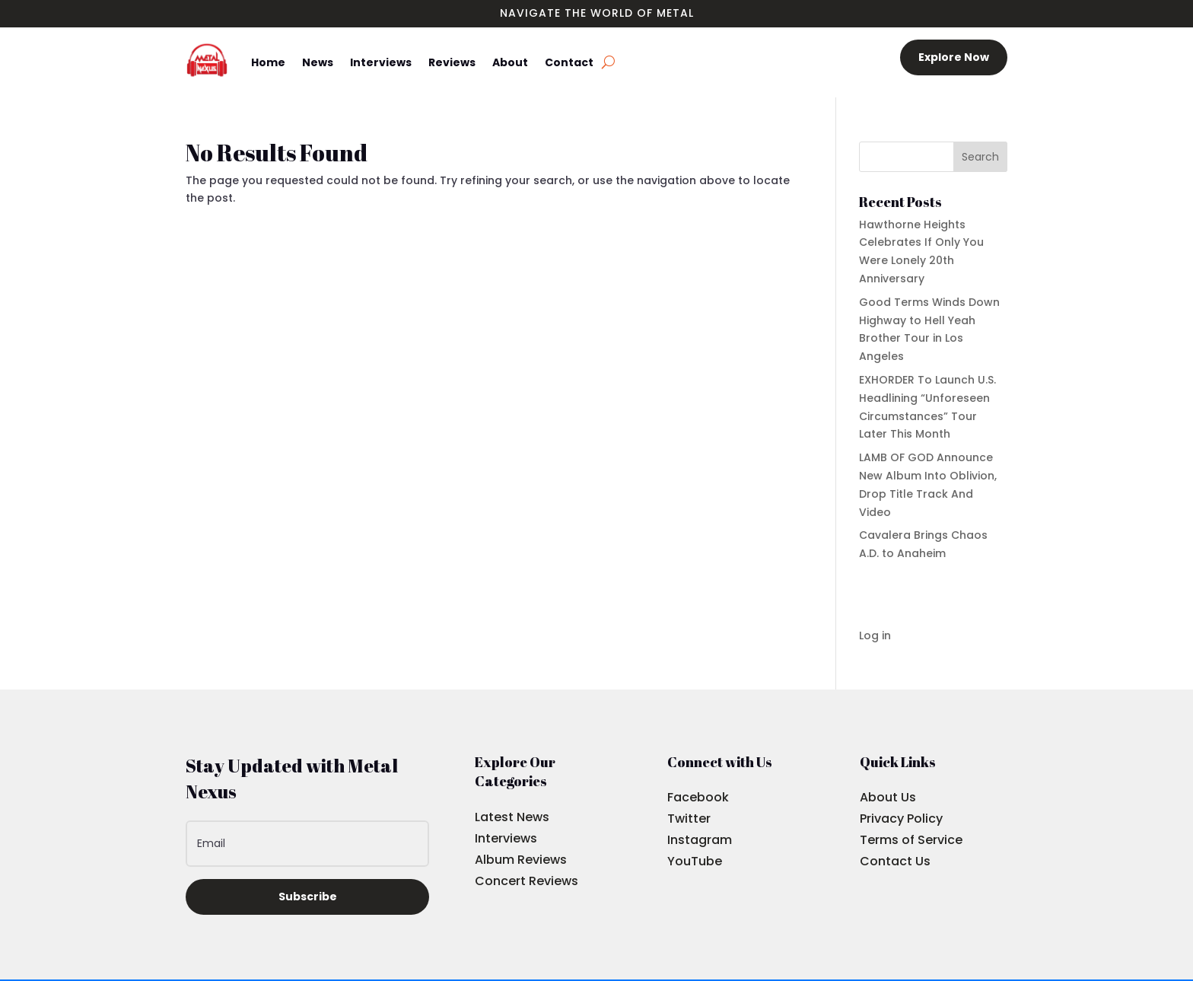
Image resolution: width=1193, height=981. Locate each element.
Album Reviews (521, 859)
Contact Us (895, 861)
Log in (875, 635)
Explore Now (953, 57)
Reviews (452, 62)
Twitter (689, 818)
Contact (569, 62)
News (317, 62)
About (510, 62)
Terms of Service (911, 840)
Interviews (381, 62)
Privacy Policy (901, 818)
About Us (888, 797)
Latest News (512, 817)
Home (268, 62)
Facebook (698, 797)
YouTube (694, 861)
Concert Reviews (526, 881)
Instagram (699, 840)
